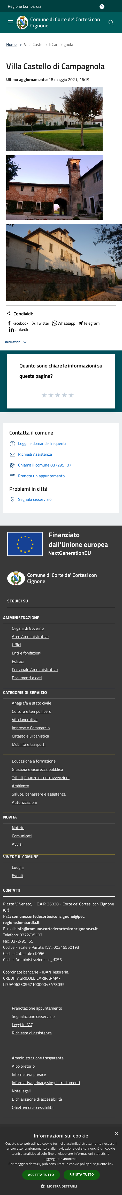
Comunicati (22, 836)
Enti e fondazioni (26, 653)
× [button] (116, 1134)
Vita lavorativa (24, 719)
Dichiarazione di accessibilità (37, 1099)
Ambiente (20, 786)
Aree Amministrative (30, 636)
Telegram (88, 323)
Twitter (39, 323)
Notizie (18, 827)
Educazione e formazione (34, 761)
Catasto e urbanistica (30, 736)
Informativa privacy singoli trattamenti (46, 1082)
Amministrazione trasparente (38, 1058)
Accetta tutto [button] (41, 1175)
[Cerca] (111, 23)
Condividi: (19, 313)
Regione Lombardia (24, 6)
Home (11, 44)
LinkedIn (18, 329)
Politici (18, 661)
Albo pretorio (23, 1066)
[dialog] (61, 1161)
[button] (61, 1186)
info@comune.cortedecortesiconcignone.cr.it (57, 929)
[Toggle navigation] (10, 22)
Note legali (21, 1091)
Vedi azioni (16, 342)
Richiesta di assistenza (32, 1033)
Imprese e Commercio (31, 728)
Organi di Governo (28, 628)
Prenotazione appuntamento (37, 1008)
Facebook (17, 323)
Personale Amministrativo (35, 669)
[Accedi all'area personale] (102, 7)
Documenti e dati (27, 678)
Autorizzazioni (24, 802)
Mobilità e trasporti (28, 744)
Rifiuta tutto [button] (82, 1174)
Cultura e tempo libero (31, 711)
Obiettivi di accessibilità (33, 1107)
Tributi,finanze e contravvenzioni (41, 777)
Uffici (16, 645)
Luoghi (18, 867)
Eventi (17, 875)
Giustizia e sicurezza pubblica (37, 769)
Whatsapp (63, 323)
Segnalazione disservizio (33, 1016)
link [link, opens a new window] (110, 1164)
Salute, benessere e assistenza (39, 794)
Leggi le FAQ (23, 1024)
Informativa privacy (29, 1074)
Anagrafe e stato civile (31, 703)
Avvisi (17, 844)
